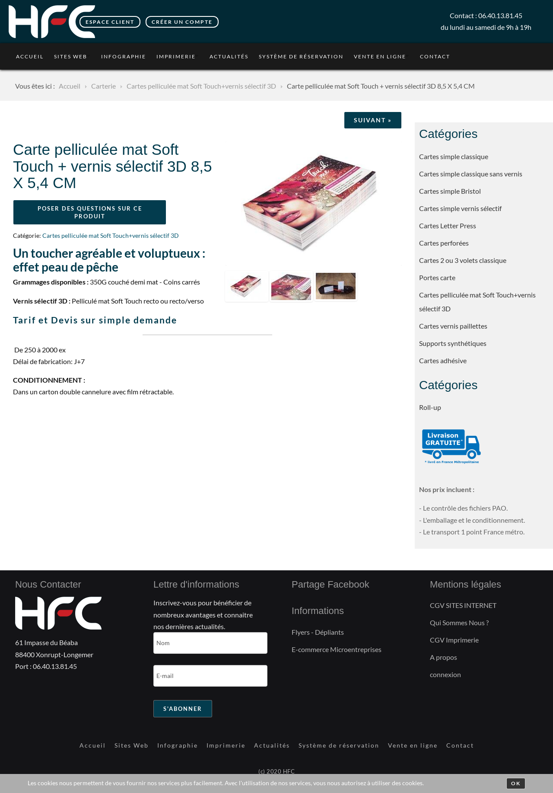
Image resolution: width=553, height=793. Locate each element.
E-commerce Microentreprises (336, 649)
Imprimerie (176, 56)
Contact (435, 56)
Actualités (229, 56)
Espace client (110, 22)
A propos (443, 657)
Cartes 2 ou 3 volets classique (462, 260)
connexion (445, 674)
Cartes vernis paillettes (453, 326)
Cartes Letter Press (447, 225)
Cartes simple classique (453, 156)
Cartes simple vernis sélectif (460, 208)
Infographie (123, 56)
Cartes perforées (444, 243)
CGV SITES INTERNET (463, 605)
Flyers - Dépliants (318, 632)
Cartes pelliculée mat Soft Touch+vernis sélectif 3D (477, 302)
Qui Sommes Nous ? (459, 622)
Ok (516, 783)
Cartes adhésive (443, 360)
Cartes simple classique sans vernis (470, 173)
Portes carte (437, 277)
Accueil (30, 56)
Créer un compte (182, 22)
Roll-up (430, 407)
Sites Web (70, 56)
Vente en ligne (380, 56)
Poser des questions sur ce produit (90, 212)
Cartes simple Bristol (450, 191)
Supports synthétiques (452, 343)
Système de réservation (301, 56)
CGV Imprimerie (454, 640)
